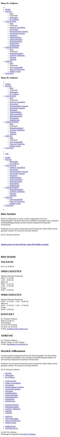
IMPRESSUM (10, 426)
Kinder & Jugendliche (17, 27)
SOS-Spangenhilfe (16, 67)
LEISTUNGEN (10, 21)
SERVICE (8, 61)
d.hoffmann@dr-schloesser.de (17, 329)
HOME (7, 9)
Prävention (13, 35)
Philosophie (14, 17)
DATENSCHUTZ (11, 428)
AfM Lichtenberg (29, 434)
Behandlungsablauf (16, 53)
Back (11, 13)
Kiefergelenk (14, 43)
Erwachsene (14, 29)
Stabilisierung (14, 45)
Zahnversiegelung (16, 39)
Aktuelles (13, 59)
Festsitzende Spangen (17, 33)
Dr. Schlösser (14, 19)
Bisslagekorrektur (16, 41)
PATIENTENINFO (12, 47)
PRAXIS (8, 11)
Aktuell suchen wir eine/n (10, 244)
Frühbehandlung (15, 37)
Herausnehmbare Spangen (19, 31)
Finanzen (13, 57)
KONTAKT (9, 73)
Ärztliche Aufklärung (17, 55)
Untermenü (14, 15)
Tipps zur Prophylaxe (17, 69)
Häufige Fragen (15, 71)
